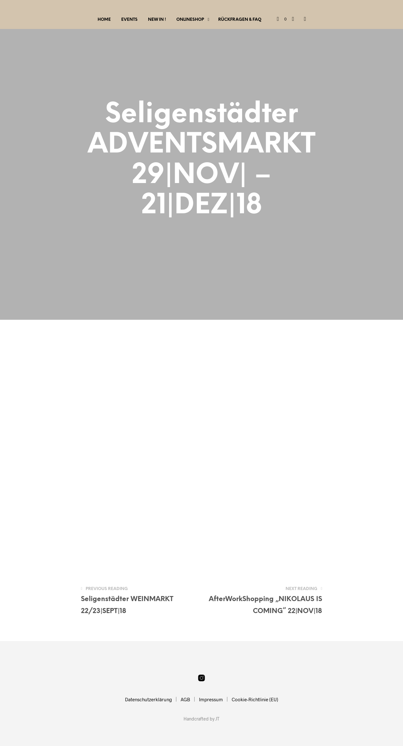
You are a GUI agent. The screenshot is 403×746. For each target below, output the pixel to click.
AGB (185, 699)
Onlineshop (190, 20)
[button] (282, 19)
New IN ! (157, 20)
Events (129, 20)
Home (104, 20)
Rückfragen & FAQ (239, 20)
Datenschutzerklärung (148, 699)
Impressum (211, 699)
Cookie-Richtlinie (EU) (255, 699)
